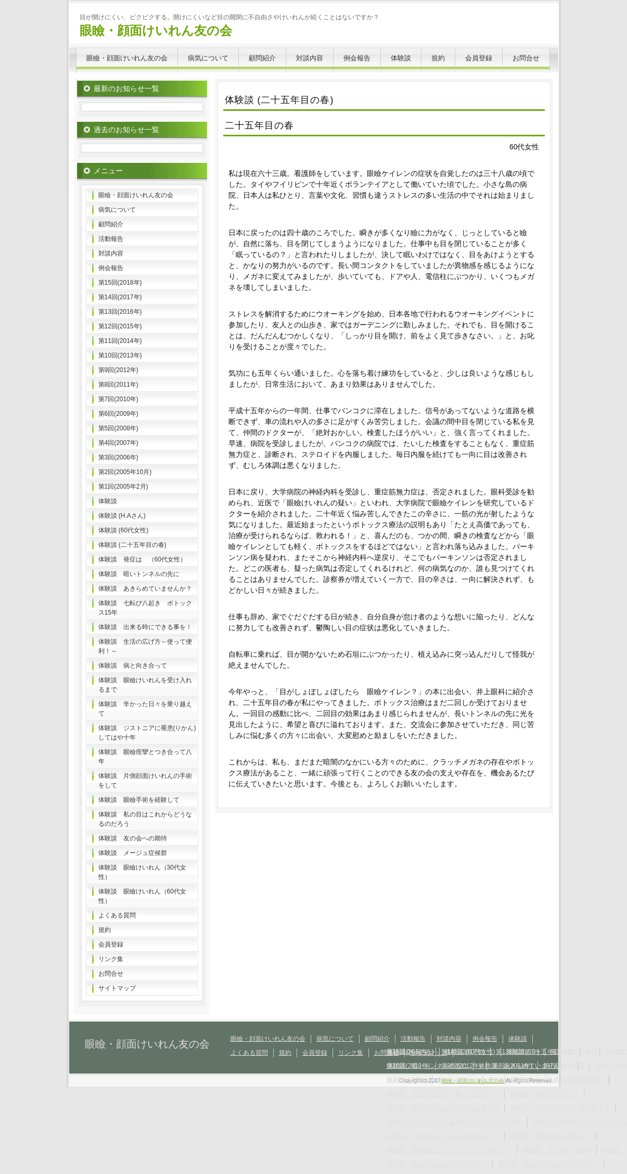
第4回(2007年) (118, 442)
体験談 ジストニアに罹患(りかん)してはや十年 (147, 732)
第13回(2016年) (120, 311)
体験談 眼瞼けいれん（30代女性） (142, 872)
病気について (208, 58)
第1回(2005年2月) (123, 486)
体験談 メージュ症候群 (132, 853)
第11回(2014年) (120, 340)
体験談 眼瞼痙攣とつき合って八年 (145, 756)
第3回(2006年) (118, 457)
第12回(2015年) (120, 326)
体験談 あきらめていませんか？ (145, 588)
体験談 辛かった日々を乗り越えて (145, 708)
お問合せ (526, 58)
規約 (438, 58)
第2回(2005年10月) (125, 472)
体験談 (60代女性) (123, 530)
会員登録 (478, 58)
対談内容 (309, 58)
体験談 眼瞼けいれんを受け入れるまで (145, 685)
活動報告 (110, 239)
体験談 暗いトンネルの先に (139, 574)
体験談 (401, 58)
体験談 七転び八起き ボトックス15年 (145, 607)
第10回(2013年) (120, 355)
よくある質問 (117, 915)
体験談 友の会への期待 (132, 838)
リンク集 (110, 959)
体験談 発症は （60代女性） (142, 559)
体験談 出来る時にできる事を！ (145, 627)
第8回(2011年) (118, 384)
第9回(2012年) (118, 370)
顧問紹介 (262, 58)
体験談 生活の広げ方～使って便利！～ (145, 646)
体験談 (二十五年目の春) (132, 544)
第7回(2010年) (118, 399)
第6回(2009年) (118, 413)
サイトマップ (117, 988)
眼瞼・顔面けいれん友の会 (156, 30)
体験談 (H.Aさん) (122, 515)
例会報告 (356, 58)
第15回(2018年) (120, 282)
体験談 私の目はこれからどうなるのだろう (145, 819)
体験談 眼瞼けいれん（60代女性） (142, 896)
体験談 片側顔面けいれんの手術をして (145, 780)
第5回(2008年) (118, 428)
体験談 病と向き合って (132, 665)
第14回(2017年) (120, 297)
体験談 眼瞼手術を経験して (139, 799)
